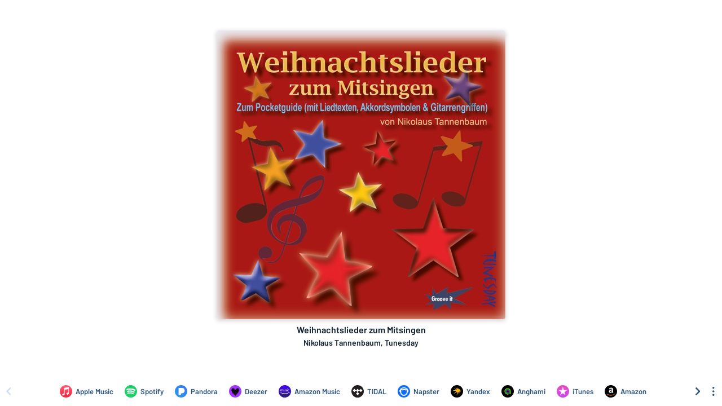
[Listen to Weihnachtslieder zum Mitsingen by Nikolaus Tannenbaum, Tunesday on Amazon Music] (309, 391)
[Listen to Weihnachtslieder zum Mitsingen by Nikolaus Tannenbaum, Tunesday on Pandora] (196, 391)
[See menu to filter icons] (713, 391)
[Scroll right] (697, 391)
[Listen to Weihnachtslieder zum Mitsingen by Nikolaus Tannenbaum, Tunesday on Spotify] (144, 391)
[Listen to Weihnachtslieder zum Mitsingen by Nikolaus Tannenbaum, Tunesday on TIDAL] (369, 391)
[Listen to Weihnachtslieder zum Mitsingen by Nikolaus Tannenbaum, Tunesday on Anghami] (523, 391)
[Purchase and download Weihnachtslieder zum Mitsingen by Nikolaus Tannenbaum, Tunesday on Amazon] (625, 391)
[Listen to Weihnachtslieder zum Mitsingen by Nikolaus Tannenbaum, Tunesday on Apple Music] (86, 391)
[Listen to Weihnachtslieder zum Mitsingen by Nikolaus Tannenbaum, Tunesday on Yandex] (470, 391)
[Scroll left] (8, 391)
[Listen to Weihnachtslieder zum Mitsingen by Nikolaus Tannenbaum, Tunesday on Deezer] (248, 391)
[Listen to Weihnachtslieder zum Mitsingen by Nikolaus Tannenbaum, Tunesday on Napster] (418, 391)
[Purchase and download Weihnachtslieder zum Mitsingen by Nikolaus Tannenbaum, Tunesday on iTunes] (575, 391)
